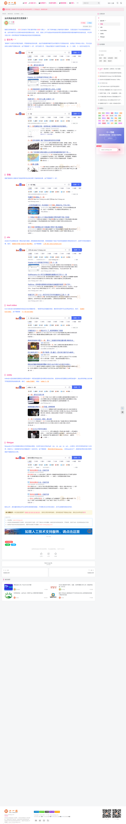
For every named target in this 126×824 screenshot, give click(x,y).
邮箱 (121, 113)
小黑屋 (47, 608)
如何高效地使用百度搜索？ (16, 18)
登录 (109, 3)
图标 (105, 58)
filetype (102, 37)
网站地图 (52, 608)
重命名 (116, 113)
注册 (112, 3)
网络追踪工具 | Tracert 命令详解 (22, 585)
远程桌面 (110, 58)
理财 (107, 120)
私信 (89, 23)
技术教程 (16, 13)
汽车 (108, 123)
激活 (100, 58)
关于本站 (57, 608)
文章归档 (36, 608)
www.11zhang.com (18, 520)
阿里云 (107, 113)
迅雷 (103, 115)
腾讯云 (104, 118)
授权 (116, 58)
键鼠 (112, 113)
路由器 (111, 115)
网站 (112, 118)
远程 (99, 115)
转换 (107, 115)
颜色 (105, 61)
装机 (99, 118)
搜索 (38, 29)
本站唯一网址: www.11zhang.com (13, 9)
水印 (112, 123)
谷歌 (116, 115)
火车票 (111, 120)
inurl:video (103, 30)
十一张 (11, 22)
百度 (19, 29)
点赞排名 (112, 69)
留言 (84, 512)
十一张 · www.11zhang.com (52, 611)
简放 (99, 120)
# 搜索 (13, 544)
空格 (101, 24)
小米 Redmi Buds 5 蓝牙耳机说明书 (109, 86)
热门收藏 (117, 69)
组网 (120, 118)
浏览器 (104, 123)
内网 (100, 61)
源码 (120, 120)
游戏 (99, 123)
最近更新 (106, 69)
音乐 (103, 113)
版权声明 (42, 608)
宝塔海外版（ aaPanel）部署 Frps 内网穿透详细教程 (28, 593)
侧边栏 (110, 61)
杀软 (116, 123)
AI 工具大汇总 (103, 83)
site (101, 27)
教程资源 (10, 13)
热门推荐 (100, 69)
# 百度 (7, 544)
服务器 (120, 123)
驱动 (99, 113)
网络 (108, 118)
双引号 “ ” (103, 21)
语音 (120, 115)
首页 (4, 13)
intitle (102, 33)
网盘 (116, 118)
